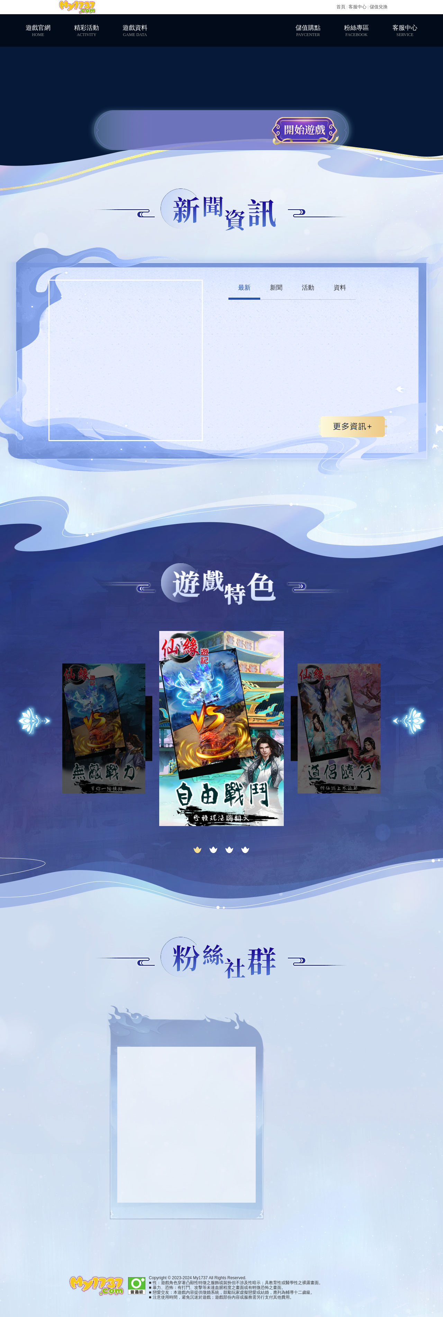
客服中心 (358, 6)
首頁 (340, 6)
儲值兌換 (379, 6)
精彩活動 (86, 30)
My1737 (77, 7)
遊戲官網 (38, 30)
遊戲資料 (135, 30)
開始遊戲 (305, 130)
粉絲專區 (356, 30)
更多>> (353, 426)
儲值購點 (308, 30)
